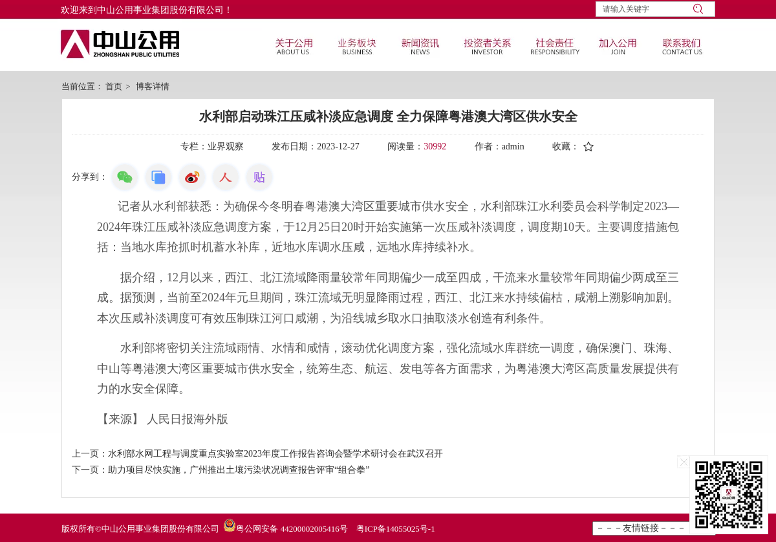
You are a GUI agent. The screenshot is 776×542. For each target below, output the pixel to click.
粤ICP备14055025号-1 (395, 529)
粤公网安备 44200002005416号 (291, 529)
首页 (113, 86)
